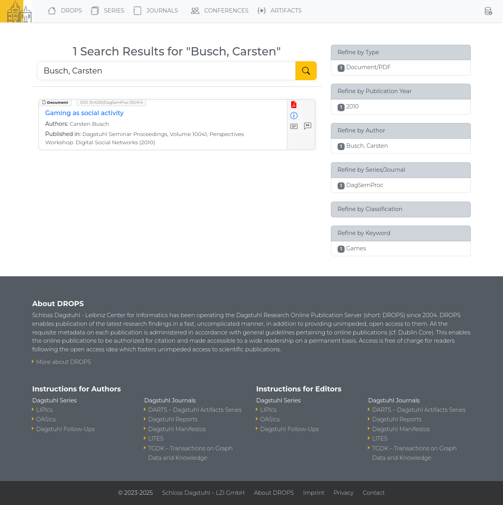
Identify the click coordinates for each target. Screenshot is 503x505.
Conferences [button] (218, 11)
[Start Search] (306, 70)
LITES (155, 438)
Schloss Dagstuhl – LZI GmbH (203, 492)
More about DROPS (63, 361)
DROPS (63, 11)
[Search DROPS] (166, 70)
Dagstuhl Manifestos (177, 429)
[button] (488, 11)
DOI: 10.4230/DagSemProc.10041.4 (111, 102)
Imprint (313, 492)
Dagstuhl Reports (173, 419)
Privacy (343, 492)
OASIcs (46, 419)
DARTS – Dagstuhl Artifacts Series (195, 409)
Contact (374, 492)
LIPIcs (44, 409)
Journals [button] (154, 11)
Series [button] (106, 11)
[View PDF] (294, 105)
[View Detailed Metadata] (294, 116)
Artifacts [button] (278, 11)
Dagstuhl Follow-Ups (65, 429)
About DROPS (274, 492)
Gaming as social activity (84, 113)
